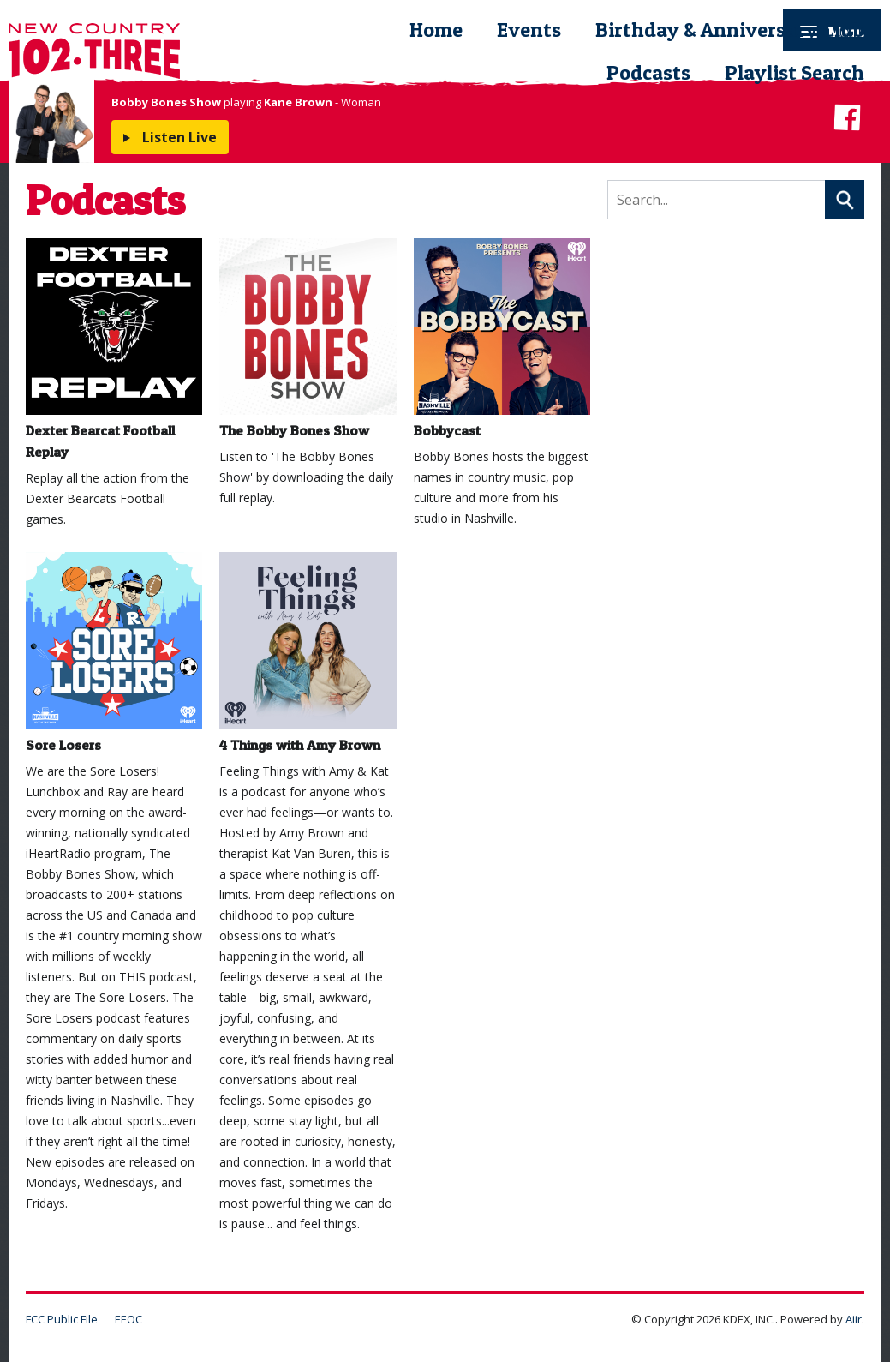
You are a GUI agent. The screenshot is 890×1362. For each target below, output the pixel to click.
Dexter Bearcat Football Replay (114, 349)
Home (436, 29)
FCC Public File (62, 1319)
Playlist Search (794, 72)
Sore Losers (114, 652)
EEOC (128, 1319)
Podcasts (648, 72)
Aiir (853, 1319)
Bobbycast (502, 338)
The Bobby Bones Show (307, 338)
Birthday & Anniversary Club (729, 29)
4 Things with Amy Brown (307, 652)
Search (844, 199)
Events (529, 29)
